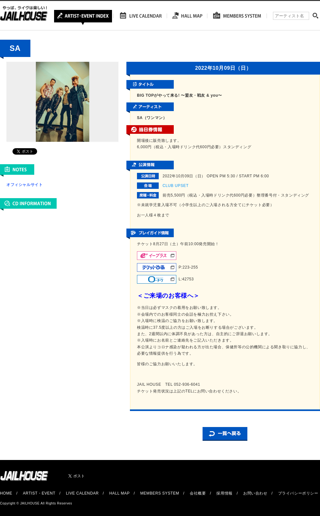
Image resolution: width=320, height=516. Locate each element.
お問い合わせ (255, 493)
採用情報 (224, 493)
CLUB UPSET (175, 185)
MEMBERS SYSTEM (159, 493)
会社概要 (198, 493)
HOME (6, 493)
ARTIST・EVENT (39, 493)
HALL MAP (119, 493)
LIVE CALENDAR (82, 493)
